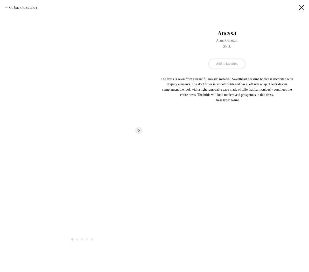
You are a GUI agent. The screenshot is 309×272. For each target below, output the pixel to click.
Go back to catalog (23, 7)
